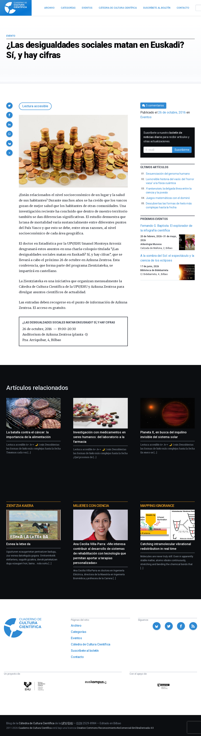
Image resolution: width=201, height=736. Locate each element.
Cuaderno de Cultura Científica (35, 728)
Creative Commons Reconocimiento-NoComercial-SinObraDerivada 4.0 (115, 728)
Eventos (146, 117)
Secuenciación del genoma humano (168, 173)
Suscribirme (182, 149)
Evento (10, 35)
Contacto (77, 657)
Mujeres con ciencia (91, 506)
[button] (9, 106)
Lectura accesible (35, 106)
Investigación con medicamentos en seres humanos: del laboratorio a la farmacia (99, 437)
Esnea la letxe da (18, 544)
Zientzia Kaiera (19, 506)
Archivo (76, 625)
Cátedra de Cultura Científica (90, 644)
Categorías (78, 632)
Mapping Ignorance (157, 506)
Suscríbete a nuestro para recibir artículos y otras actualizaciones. (166, 137)
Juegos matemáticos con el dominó (168, 198)
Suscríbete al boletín (85, 651)
